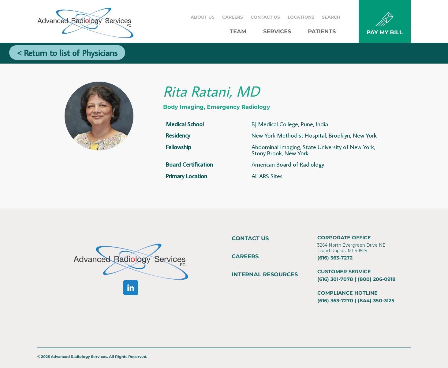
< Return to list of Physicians (67, 52)
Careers (232, 17)
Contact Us (265, 17)
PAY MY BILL (385, 32)
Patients (322, 31)
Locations (301, 17)
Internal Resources (265, 274)
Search (331, 17)
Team (238, 31)
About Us (203, 17)
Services (277, 31)
